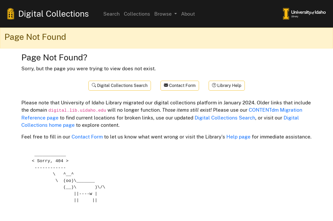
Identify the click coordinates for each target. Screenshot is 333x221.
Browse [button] (163, 14)
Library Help (226, 85)
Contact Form (180, 85)
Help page (238, 137)
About (188, 14)
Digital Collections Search (120, 85)
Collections (137, 14)
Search (111, 14)
